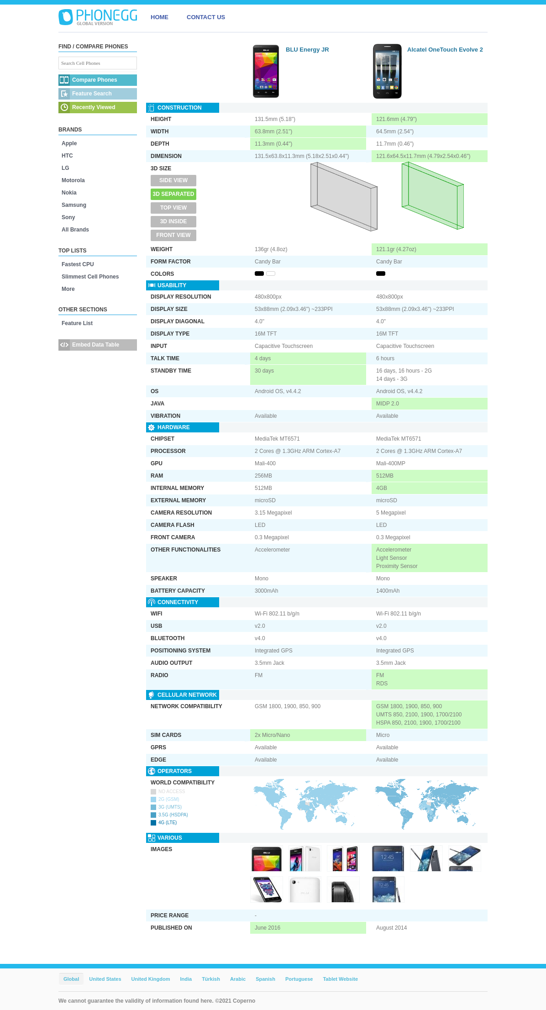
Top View (173, 208)
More (68, 289)
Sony (68, 217)
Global (71, 979)
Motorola (73, 180)
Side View (173, 180)
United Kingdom (150, 979)
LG (65, 168)
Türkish (211, 979)
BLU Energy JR (307, 49)
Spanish (265, 979)
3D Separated (173, 194)
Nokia (69, 192)
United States (105, 979)
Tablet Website (340, 979)
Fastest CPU (78, 264)
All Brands (75, 229)
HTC (67, 156)
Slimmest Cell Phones (90, 277)
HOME (159, 17)
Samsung (74, 205)
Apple (69, 143)
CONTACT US (206, 17)
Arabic (238, 979)
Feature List (77, 323)
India (186, 979)
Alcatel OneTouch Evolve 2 (445, 49)
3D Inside (173, 221)
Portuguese (299, 979)
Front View (173, 235)
